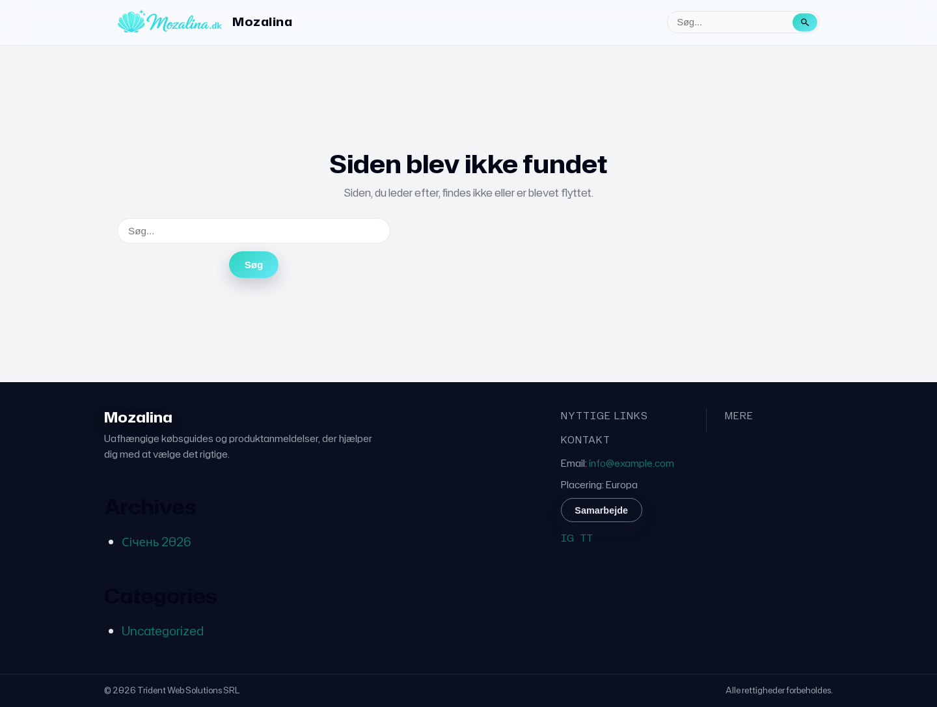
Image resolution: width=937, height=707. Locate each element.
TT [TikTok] (586, 538)
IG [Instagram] (567, 538)
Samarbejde (601, 510)
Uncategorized (163, 630)
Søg (254, 264)
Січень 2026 (156, 541)
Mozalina (262, 21)
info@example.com (631, 463)
